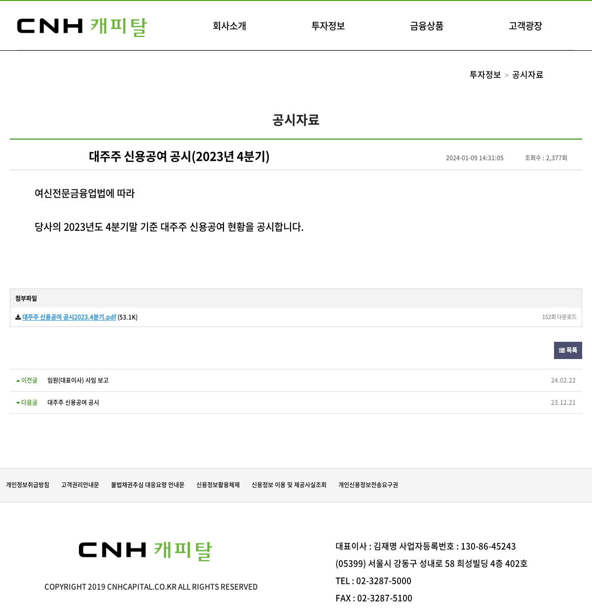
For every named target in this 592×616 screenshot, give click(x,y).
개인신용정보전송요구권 (368, 484)
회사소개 (229, 26)
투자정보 (328, 26)
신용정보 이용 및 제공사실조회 (289, 484)
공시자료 (528, 74)
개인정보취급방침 (27, 484)
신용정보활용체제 (218, 484)
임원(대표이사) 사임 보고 (78, 380)
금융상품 (427, 26)
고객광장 (525, 26)
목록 (568, 350)
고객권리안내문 (80, 484)
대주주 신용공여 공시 (73, 402)
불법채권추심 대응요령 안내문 (148, 484)
